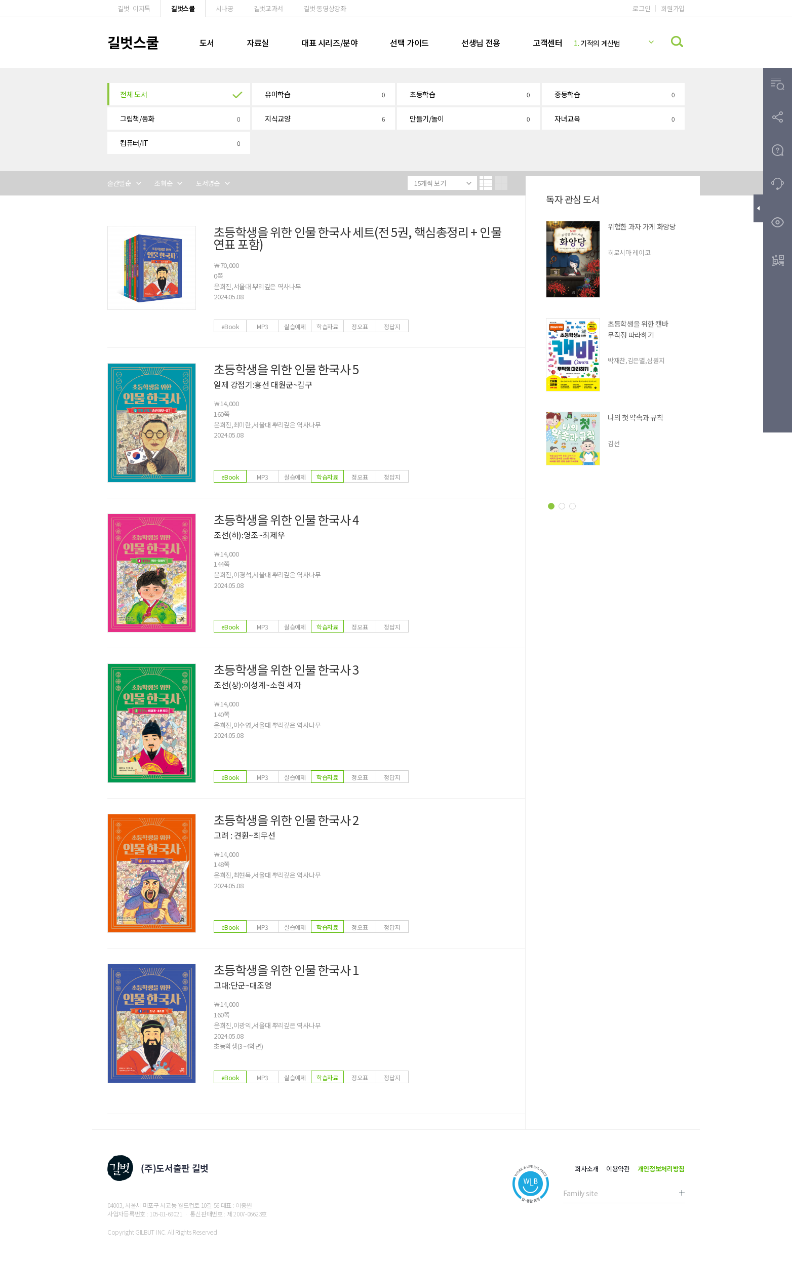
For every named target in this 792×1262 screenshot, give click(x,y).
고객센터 (547, 42)
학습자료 (327, 326)
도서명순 (208, 183)
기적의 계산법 (597, 43)
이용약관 (618, 1168)
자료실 (258, 42)
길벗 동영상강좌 (324, 8)
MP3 (262, 326)
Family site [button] (580, 1193)
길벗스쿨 (183, 8)
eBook (230, 326)
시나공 (224, 8)
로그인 (641, 8)
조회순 (163, 183)
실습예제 (295, 326)
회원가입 (673, 8)
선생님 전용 (480, 42)
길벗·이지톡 (133, 8)
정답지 (392, 326)
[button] (178, 94)
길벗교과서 (268, 8)
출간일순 (119, 183)
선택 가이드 (409, 42)
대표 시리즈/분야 (329, 42)
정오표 (359, 326)
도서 (207, 42)
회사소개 (587, 1168)
